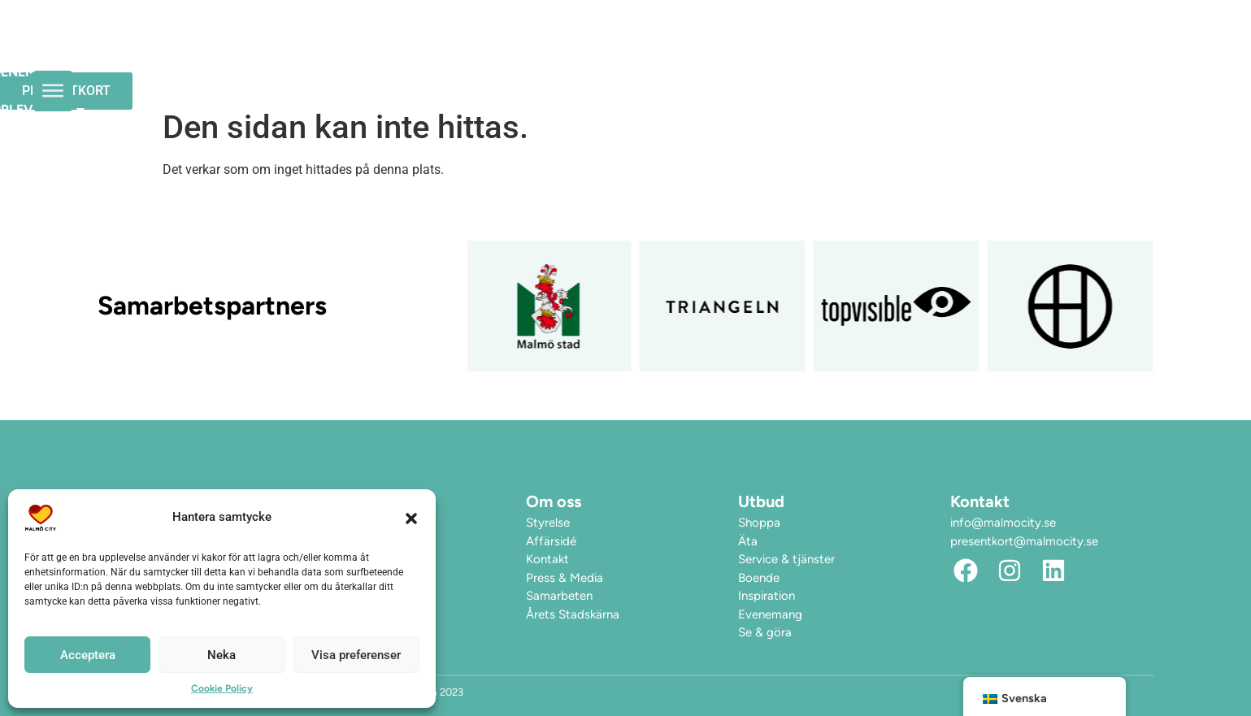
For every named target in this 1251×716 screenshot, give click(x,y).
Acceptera (87, 655)
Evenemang (669, 51)
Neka (221, 655)
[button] (411, 518)
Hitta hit (909, 51)
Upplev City (794, 51)
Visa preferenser (356, 655)
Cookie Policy (222, 688)
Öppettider (558, 51)
